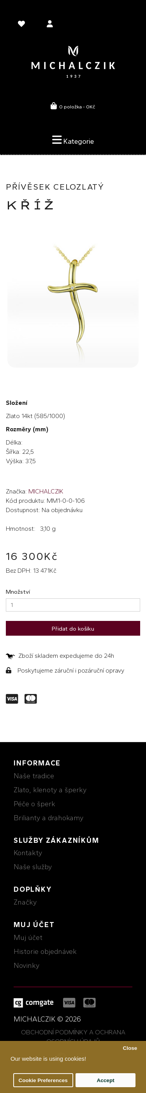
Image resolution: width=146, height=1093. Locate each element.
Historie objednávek (45, 951)
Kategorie (73, 140)
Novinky (26, 965)
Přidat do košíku (73, 628)
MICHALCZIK (45, 491)
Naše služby (33, 867)
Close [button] (130, 1048)
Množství (18, 591)
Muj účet (28, 937)
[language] (22, 25)
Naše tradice (34, 776)
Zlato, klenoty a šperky (50, 790)
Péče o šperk (34, 804)
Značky (25, 902)
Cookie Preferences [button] (43, 1080)
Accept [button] (105, 1080)
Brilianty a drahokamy (48, 818)
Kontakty (28, 853)
